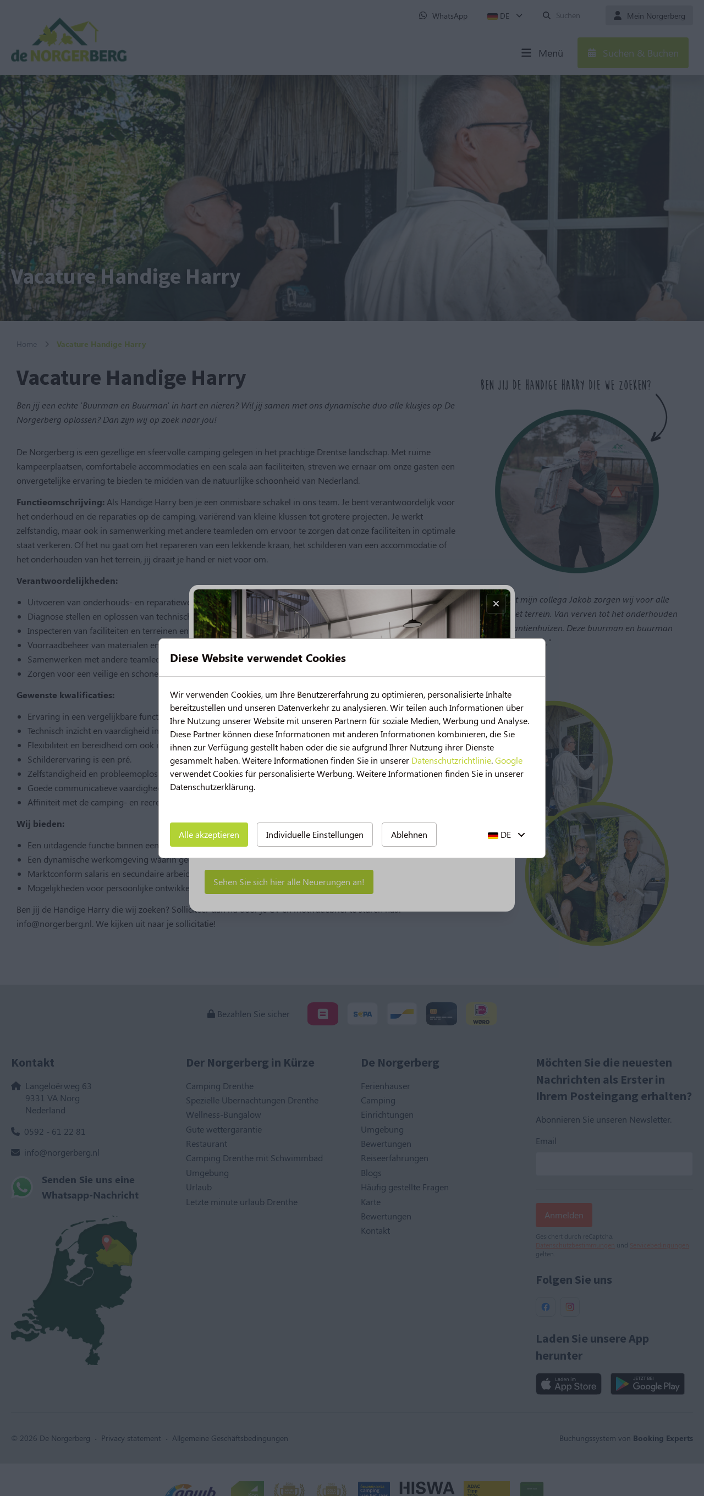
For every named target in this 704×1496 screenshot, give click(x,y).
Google (508, 760)
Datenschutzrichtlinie (451, 760)
